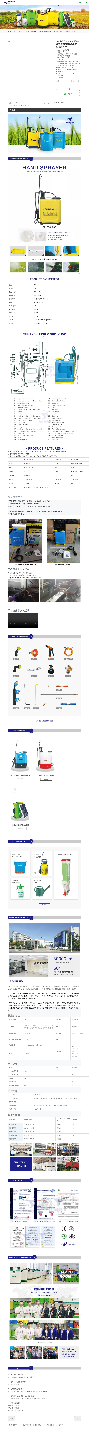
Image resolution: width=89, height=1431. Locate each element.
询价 (68, 89)
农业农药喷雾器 (26, 1425)
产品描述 (12, 110)
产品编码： (12, 105)
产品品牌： (47, 103)
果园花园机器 (13, 1425)
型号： (11, 103)
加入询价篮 (68, 94)
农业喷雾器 (59, 1425)
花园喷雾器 (48, 1425)
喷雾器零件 (38, 1425)
